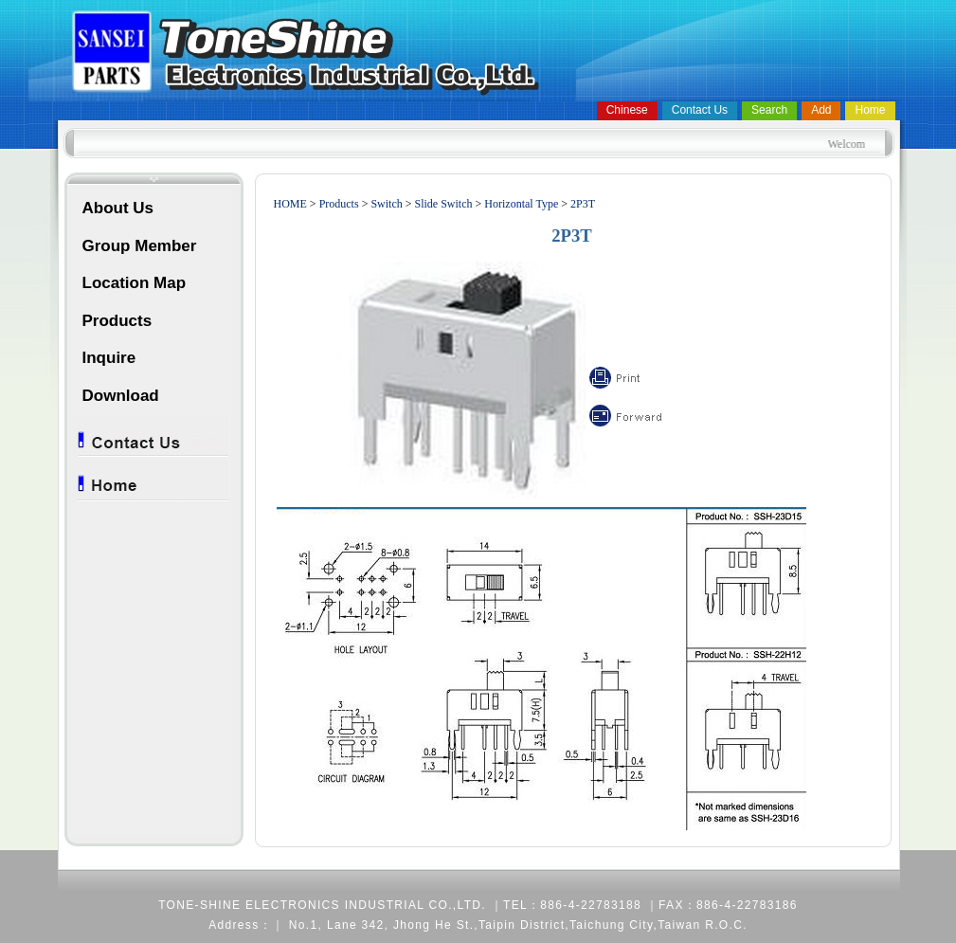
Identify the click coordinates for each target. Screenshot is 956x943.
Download (120, 396)
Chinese (627, 110)
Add (821, 110)
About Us (118, 208)
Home (870, 110)
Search (769, 110)
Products (117, 321)
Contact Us (700, 110)
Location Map (134, 283)
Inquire (109, 358)
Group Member (139, 246)
